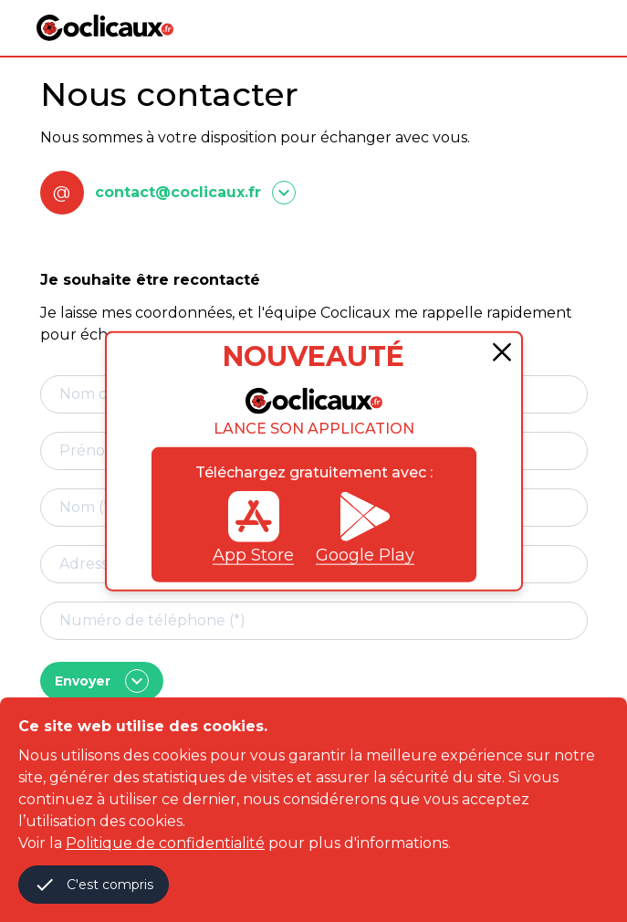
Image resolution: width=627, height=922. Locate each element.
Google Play (365, 527)
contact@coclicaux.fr (178, 192)
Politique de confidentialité (165, 843)
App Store (253, 527)
